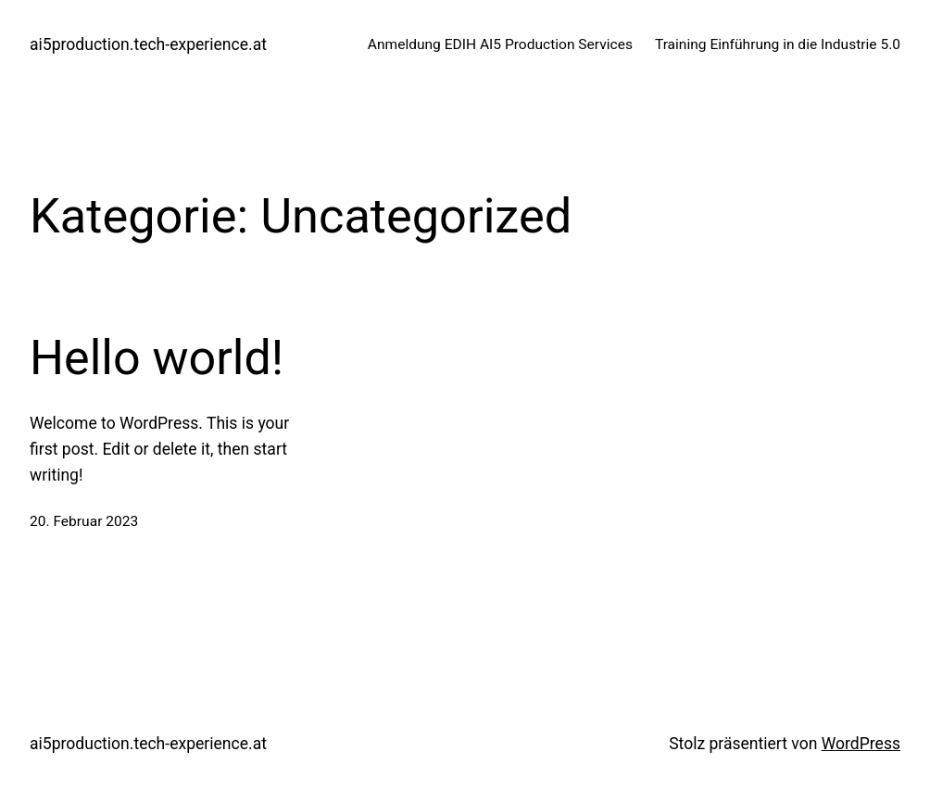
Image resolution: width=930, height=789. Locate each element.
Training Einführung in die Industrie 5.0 (777, 44)
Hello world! (156, 358)
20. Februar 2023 (84, 521)
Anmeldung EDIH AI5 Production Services (500, 44)
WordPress (861, 743)
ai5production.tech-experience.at (148, 44)
